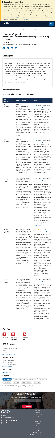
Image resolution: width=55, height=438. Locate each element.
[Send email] (17, 48)
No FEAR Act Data (37, 432)
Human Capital (7, 379)
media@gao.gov (9, 366)
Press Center (38, 410)
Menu (51, 23)
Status (36, 100)
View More (37, 225)
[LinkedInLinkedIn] (12, 48)
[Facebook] (4, 48)
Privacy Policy (37, 421)
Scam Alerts (37, 430)
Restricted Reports (37, 416)
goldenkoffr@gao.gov (10, 354)
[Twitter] (8, 48)
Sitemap (37, 425)
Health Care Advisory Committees (37, 434)
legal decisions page (12, 17)
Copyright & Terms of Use (38, 419)
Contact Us (7, 372)
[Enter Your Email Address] (27, 400)
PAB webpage (25, 19)
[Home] (26, 26)
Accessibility (38, 423)
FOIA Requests (37, 428)
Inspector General (38, 414)
